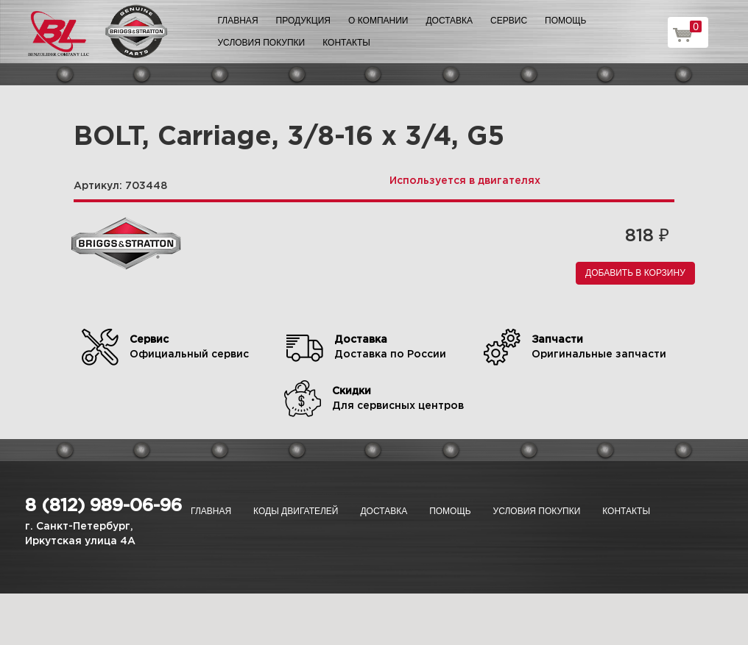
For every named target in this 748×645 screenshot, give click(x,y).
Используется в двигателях (464, 181)
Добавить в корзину (635, 273)
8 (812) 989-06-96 (103, 506)
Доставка (449, 20)
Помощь (565, 20)
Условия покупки (262, 43)
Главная (238, 20)
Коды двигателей (295, 511)
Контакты (346, 43)
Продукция (303, 20)
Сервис (508, 20)
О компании (378, 20)
